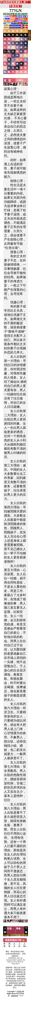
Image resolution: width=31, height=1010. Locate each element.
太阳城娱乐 (17, 946)
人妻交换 (16, 943)
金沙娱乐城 (22, 946)
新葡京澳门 (8, 943)
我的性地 (14, 996)
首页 (6, 80)
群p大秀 (26, 946)
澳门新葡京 (13, 946)
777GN (15, 10)
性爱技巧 (13, 80)
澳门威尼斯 (13, 943)
